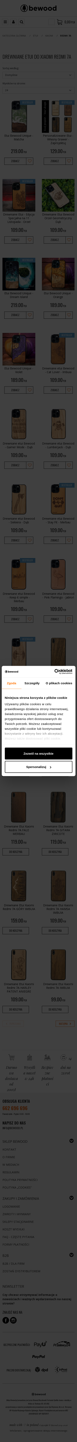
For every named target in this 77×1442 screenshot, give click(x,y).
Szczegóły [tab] (31, 683)
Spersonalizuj (38, 767)
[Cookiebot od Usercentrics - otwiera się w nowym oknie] (54, 671)
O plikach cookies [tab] (59, 683)
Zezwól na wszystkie (39, 753)
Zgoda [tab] (11, 683)
